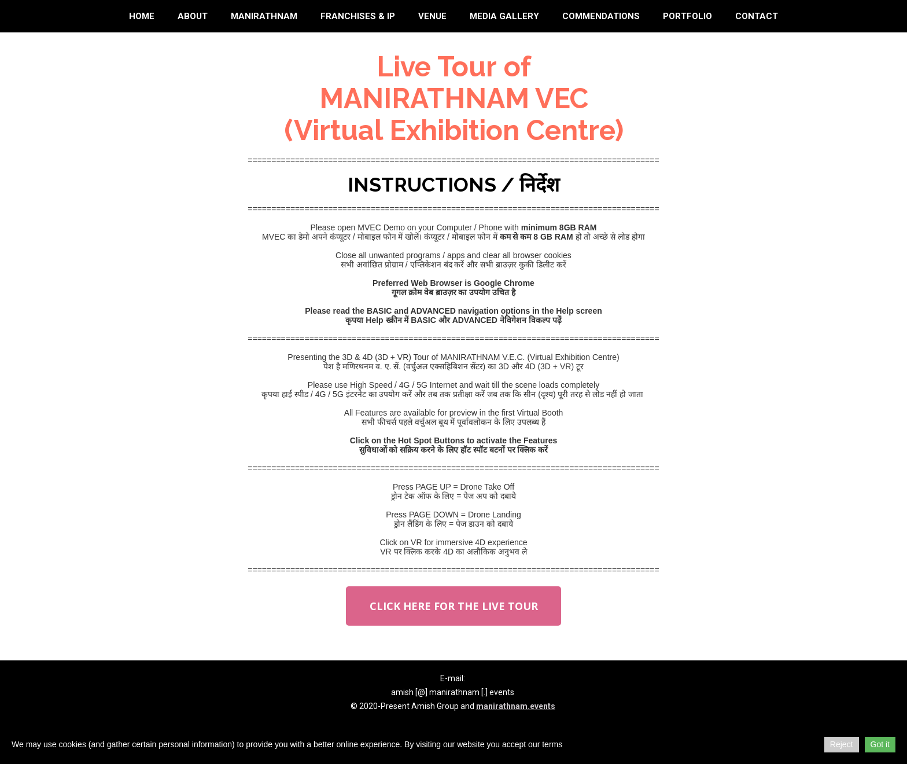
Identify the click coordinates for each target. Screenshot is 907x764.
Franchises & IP (357, 16)
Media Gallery (504, 16)
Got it (880, 744)
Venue (432, 16)
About (193, 16)
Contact (756, 16)
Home (141, 16)
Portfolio (687, 16)
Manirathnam (264, 16)
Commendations (601, 16)
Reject (841, 744)
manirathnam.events (515, 706)
